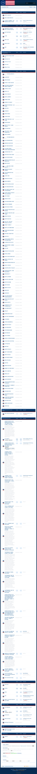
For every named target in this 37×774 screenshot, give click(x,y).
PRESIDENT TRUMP (5, 704)
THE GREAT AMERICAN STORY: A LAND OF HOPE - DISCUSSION (9, 670)
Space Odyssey (25, 673)
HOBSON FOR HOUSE (8, 178)
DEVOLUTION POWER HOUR (10, 256)
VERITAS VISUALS (8, 354)
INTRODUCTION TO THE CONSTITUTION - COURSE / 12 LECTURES (9, 481)
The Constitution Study (9, 677)
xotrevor (25, 29)
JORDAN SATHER (7, 198)
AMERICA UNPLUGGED (8, 403)
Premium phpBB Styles (21, 770)
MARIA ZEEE (7, 290)
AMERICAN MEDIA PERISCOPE (10, 262)
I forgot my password (23, 745)
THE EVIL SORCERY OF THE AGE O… (28, 39)
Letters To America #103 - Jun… (28, 20)
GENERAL (3, 681)
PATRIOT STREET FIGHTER (9, 82)
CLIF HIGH (6, 248)
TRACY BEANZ (7, 196)
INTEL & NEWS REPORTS (9, 17)
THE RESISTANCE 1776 (8, 151)
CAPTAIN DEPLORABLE (8, 357)
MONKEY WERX (7, 99)
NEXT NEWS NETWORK (9, 145)
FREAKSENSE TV (7, 273)
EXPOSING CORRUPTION (9, 233)
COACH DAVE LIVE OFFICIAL (9, 341)
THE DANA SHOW (8, 391)
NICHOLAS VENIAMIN (8, 204)
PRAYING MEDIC (7, 122)
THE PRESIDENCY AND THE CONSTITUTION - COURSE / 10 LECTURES (9, 576)
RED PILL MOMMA (8, 276)
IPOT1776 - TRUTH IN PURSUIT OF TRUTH (8, 222)
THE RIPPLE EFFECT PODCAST (10, 268)
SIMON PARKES (7, 113)
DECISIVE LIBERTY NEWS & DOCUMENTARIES (9, 240)
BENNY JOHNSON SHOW (9, 376)
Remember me (29, 745)
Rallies (6, 711)
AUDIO (10, 440)
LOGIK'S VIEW (7, 175)
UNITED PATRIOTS (8, 349)
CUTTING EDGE (7, 343)
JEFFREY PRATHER (8, 216)
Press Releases (7, 707)
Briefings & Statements (9, 722)
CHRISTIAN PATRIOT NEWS (9, 154)
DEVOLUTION (7, 43)
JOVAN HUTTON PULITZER (9, 251)
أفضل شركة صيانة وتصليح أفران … (27, 718)
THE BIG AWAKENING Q (9, 321)
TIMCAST (6, 311)
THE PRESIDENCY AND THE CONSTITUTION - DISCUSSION (9, 591)
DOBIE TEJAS (7, 405)
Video (6, 692)
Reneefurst (25, 685)
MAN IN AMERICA (8, 181)
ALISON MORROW (8, 379)
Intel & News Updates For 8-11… (28, 413)
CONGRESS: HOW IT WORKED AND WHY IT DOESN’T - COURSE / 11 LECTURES (9, 453)
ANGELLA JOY (7, 373)
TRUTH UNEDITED (8, 371)
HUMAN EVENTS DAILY (8, 313)
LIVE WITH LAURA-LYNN (9, 279)
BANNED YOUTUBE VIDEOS (9, 368)
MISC (5, 47)
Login (4, 744)
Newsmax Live (7, 59)
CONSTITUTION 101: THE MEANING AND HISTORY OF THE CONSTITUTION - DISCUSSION (9, 444)
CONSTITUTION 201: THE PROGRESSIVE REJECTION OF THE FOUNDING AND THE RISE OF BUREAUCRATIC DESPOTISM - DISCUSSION (10, 613)
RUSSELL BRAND (7, 253)
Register (7, 744)
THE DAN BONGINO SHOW (9, 201)
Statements (7, 714)
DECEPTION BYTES (8, 218)
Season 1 (6, 736)
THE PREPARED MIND (8, 330)
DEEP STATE (7, 39)
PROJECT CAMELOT (8, 224)
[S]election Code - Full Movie (27, 32)
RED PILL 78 (7, 91)
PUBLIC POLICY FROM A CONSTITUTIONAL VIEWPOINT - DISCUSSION (9, 549)
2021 (10, 712)
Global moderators (14, 753)
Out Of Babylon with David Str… (28, 691)
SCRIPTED (6, 362)
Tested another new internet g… (28, 442)
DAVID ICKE (7, 236)
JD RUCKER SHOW (8, 400)
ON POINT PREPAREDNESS (9, 316)
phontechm (25, 631)
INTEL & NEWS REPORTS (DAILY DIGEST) (7, 410)
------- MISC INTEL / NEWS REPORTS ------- (9, 167)
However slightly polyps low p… (28, 438)
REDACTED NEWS (8, 360)
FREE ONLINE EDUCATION (6, 418)
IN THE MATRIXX (7, 128)
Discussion (6, 684)
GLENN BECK (7, 293)
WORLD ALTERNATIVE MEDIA (10, 338)
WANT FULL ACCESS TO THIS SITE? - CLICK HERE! (10, 730)
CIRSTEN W (7, 108)
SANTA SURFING (7, 134)
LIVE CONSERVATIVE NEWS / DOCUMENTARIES (6, 52)
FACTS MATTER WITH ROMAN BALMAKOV (8, 296)
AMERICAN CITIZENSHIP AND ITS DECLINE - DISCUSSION (10, 654)
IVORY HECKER (7, 284)
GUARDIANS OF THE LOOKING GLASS (8, 306)
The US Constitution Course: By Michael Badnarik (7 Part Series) (10, 674)
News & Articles (7, 718)
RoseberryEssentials (27, 696)
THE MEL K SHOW (8, 88)
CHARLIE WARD (7, 116)
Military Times (7, 67)
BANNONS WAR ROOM (9, 143)
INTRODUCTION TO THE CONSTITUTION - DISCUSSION (9, 502)
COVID (6, 35)
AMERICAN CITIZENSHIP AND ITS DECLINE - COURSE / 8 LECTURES (10, 636)
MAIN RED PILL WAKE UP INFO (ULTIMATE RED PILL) (9, 29)
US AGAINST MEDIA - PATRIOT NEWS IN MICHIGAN (10, 149)
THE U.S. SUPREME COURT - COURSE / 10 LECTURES (9, 507)
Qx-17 (25, 21)
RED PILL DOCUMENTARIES (9, 227)
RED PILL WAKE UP (8, 15)
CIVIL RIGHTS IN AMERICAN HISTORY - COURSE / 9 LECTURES (9, 618)
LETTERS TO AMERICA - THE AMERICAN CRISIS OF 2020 (9, 21)
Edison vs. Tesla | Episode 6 (27, 736)
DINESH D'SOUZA (8, 287)
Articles (6, 688)
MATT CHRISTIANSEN (8, 351)
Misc (5, 695)
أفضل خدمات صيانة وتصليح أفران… (27, 707)
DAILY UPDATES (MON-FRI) (9, 413)
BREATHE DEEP (7, 163)
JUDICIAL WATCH (7, 302)
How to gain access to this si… (28, 699)
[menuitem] (7, 7)
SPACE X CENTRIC (8, 265)
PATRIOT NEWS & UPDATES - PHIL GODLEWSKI (10, 193)
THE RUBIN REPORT (8, 308)
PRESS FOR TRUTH (8, 324)
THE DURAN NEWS (8, 327)
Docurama (6, 64)
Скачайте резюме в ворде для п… (28, 475)
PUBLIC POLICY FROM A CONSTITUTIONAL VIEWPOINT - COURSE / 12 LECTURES (9, 528)
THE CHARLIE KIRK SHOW (9, 186)
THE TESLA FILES (5, 733)
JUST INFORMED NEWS (8, 140)
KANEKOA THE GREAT (8, 102)
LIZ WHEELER (7, 319)
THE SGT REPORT (8, 94)
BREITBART (7, 346)
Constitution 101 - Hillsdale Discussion (9, 449)
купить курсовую (25, 35)
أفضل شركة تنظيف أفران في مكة (27, 714)
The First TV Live (8, 61)
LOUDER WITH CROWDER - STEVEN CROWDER (9, 398)
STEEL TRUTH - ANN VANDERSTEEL (8, 132)
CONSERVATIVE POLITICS (9, 242)
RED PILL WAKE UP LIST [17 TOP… (28, 28)
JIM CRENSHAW (7, 332)
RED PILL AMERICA (8, 96)
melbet (24, 43)
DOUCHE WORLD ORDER (9, 388)
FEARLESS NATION (8, 365)
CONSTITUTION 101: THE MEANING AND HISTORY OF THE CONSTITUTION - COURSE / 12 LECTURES (9, 423)
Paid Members (19, 753)
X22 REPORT (7, 77)
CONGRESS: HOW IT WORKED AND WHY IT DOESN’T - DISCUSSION (9, 476)
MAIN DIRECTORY (5, 12)
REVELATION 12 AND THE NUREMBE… (28, 47)
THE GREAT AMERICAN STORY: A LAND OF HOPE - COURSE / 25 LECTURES (9, 657)
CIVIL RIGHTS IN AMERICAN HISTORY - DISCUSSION (9, 632)
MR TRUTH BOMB (8, 282)
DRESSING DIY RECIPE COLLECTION (28, 695)
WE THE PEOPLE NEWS (8, 157)
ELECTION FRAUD (8, 32)
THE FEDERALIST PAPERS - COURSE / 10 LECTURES (9, 553)
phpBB (15, 769)
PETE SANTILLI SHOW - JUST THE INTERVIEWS (9, 190)
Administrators (8, 753)
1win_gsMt (24, 688)
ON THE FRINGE (7, 335)
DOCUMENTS (7, 438)
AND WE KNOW (7, 79)
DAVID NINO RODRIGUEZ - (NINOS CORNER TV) (9, 86)
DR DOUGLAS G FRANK (9, 206)
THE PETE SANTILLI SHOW (9, 184)
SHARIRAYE (7, 111)
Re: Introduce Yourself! (26, 684)
